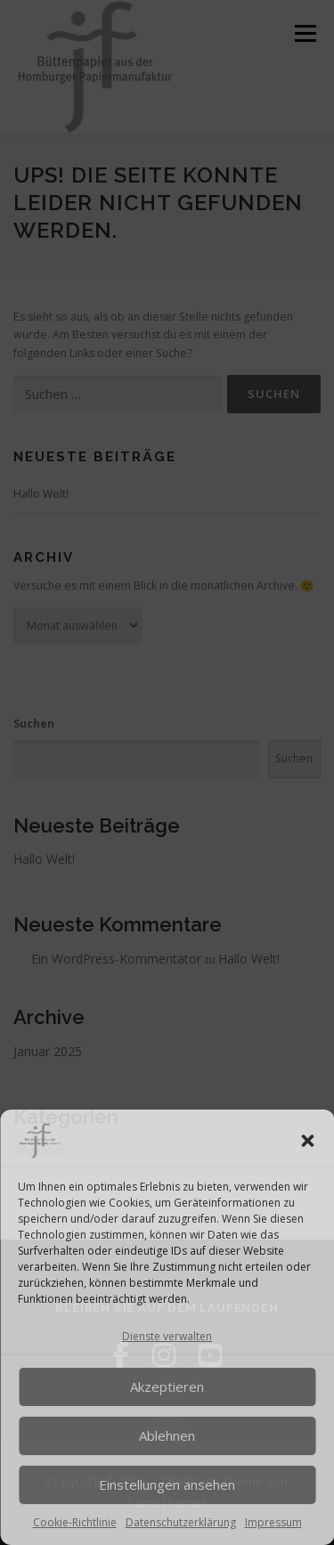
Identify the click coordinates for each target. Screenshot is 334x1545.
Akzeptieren (167, 1386)
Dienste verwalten (167, 1336)
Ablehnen (167, 1435)
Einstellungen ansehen (167, 1484)
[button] (307, 1141)
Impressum (273, 1522)
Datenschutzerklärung (181, 1522)
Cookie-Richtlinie (75, 1522)
